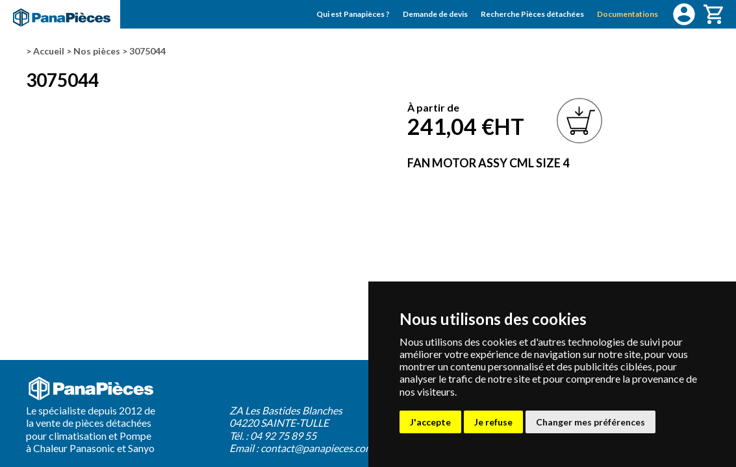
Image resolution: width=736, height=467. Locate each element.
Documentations (627, 14)
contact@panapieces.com (317, 448)
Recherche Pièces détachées (532, 14)
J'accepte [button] (430, 421)
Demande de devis (435, 14)
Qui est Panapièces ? (353, 14)
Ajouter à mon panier (579, 120)
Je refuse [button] (493, 421)
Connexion (684, 14)
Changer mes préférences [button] (590, 421)
